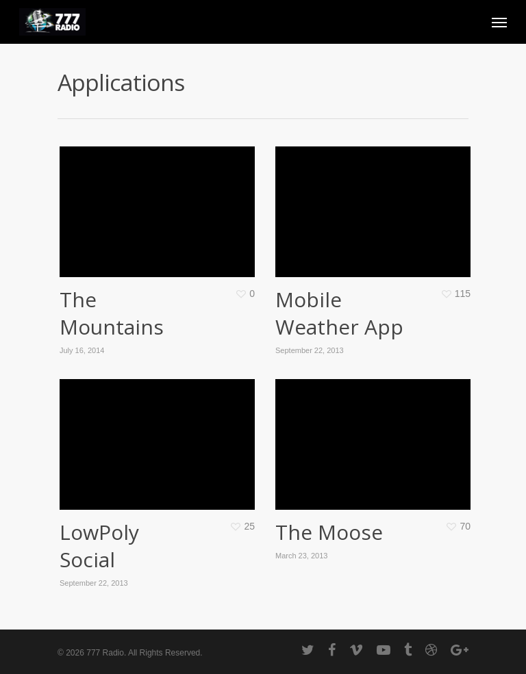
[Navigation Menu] (499, 22)
